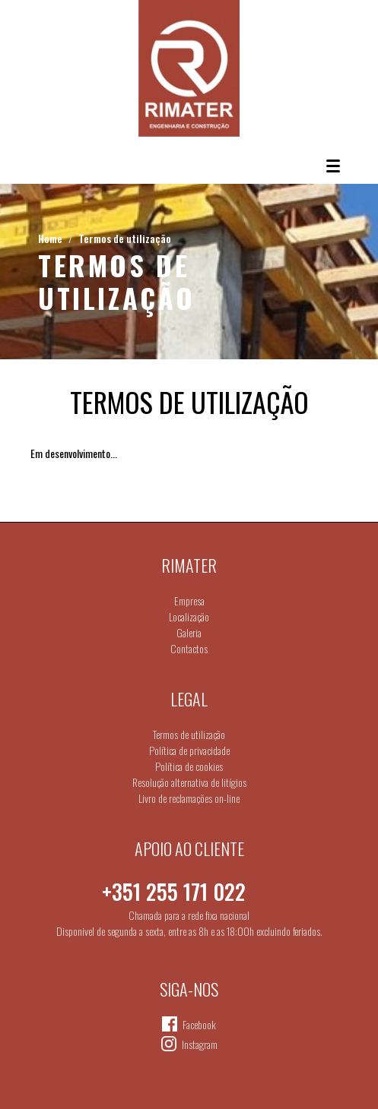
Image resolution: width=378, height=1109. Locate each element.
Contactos (189, 648)
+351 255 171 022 (174, 891)
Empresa (189, 600)
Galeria (189, 632)
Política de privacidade (189, 750)
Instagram (200, 1044)
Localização (189, 616)
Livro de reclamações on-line (189, 798)
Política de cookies (189, 766)
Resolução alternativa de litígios (189, 782)
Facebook (199, 1024)
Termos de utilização (124, 238)
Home (50, 238)
